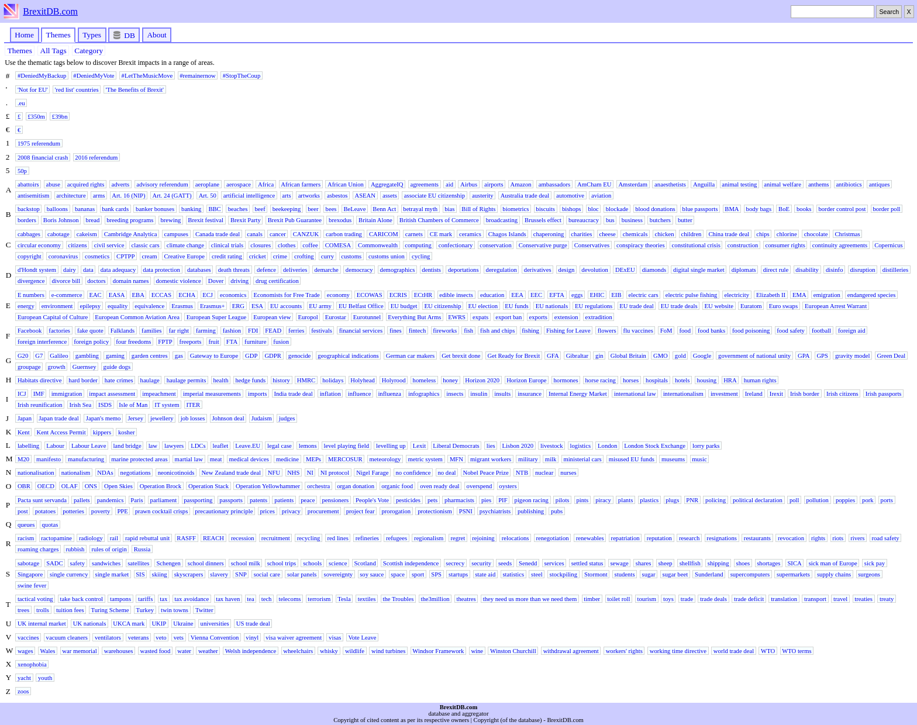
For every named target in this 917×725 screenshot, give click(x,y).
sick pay (874, 563)
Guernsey (84, 366)
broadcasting (502, 220)
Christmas (847, 233)
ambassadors (554, 184)
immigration (66, 394)
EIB (616, 294)
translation (784, 599)
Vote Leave (362, 637)
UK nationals (89, 623)
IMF (38, 394)
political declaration (757, 499)
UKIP (158, 623)
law (153, 445)
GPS (822, 355)
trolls (42, 610)
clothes (286, 244)
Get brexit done (461, 355)
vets (179, 637)
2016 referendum (96, 157)
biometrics (515, 209)
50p (22, 170)
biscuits (545, 209)
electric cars (644, 294)
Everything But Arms (414, 316)
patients (284, 499)
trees (23, 610)
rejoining (483, 538)
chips (763, 233)
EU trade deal (636, 305)
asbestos (337, 195)
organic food (397, 486)
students (625, 574)
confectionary (456, 244)
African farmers (300, 184)
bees (331, 209)
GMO (660, 355)
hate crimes (119, 380)
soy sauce (372, 574)
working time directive (678, 650)
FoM (666, 330)
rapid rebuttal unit (147, 538)
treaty (887, 599)
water (184, 650)
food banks (711, 330)
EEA (517, 294)
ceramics (470, 233)
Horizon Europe (526, 380)
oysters (507, 486)
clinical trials (227, 244)
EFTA (556, 294)
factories (59, 330)
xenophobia (32, 664)
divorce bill (65, 281)
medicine (287, 459)
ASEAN (364, 195)
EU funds (517, 305)
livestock (551, 445)
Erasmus (182, 305)
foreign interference (42, 342)
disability (807, 270)
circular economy (39, 244)
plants (625, 499)
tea (250, 599)
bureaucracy (583, 220)
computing (418, 244)
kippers (102, 432)
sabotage (28, 563)
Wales (48, 650)
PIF (502, 499)
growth (57, 366)
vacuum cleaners (67, 637)
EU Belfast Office (361, 305)
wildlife (354, 650)
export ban (508, 316)
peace (308, 499)
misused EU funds (631, 459)
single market (112, 574)
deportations (463, 270)
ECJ (207, 294)
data (88, 270)
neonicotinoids (176, 472)
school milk (245, 563)
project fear (360, 511)
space (398, 574)
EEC (536, 294)
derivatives (537, 270)
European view (272, 316)
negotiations (135, 472)
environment (57, 305)
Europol (308, 316)
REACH (213, 538)
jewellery (162, 418)
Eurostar (335, 316)
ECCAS (161, 294)
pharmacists (459, 499)
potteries (73, 511)
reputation (659, 538)
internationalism (683, 394)
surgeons (869, 574)
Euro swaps (783, 305)
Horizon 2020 (482, 380)
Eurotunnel (367, 316)
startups (458, 574)
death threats (234, 270)
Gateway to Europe (214, 355)
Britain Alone (375, 220)
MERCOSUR (345, 459)
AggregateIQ (387, 184)
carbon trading (344, 233)
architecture (70, 195)
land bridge (127, 445)
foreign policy (91, 342)
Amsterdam (632, 184)
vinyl (252, 637)
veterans (138, 637)
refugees (396, 538)
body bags (759, 209)
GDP (251, 355)
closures (260, 244)
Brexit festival (205, 220)
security (481, 563)
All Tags (53, 50)
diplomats (744, 270)
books (804, 209)
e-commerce (66, 294)
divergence (31, 281)
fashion (232, 330)
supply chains (834, 574)
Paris (136, 499)
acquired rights (86, 184)
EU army (320, 305)
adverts (120, 184)
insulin (478, 394)
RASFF (186, 538)
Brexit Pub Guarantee (295, 220)
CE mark (441, 233)
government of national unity (754, 355)
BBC (214, 209)
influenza (389, 394)
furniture (255, 342)
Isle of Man (133, 405)
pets (432, 499)
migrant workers (490, 459)
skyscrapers (189, 574)
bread (93, 220)
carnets (414, 233)
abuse (53, 184)
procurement (323, 511)
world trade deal (733, 650)
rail (114, 538)
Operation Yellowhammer (268, 486)
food (685, 330)
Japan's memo (103, 418)
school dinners (206, 563)
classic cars (145, 244)
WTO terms (796, 650)
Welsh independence (251, 650)
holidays (332, 380)
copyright (30, 256)
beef (259, 209)
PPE (122, 511)
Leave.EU (247, 445)
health (220, 380)
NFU (274, 472)
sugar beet (675, 574)
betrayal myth (420, 209)
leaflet (221, 445)
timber (592, 599)
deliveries (295, 270)
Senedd (528, 563)
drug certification (277, 281)
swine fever (32, 585)
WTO (768, 650)
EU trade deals (679, 305)
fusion (281, 342)
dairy (69, 270)
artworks (309, 195)
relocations (515, 538)
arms (99, 195)
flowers (607, 330)
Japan (25, 418)
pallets (82, 499)
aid (449, 184)
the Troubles (397, 599)
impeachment (158, 394)
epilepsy (90, 305)
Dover (216, 281)
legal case (279, 445)
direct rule (776, 270)
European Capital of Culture (53, 316)
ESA (257, 305)
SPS (436, 574)
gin (599, 355)
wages (25, 650)
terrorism (319, 599)
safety (77, 563)
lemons (308, 445)
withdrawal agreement (571, 650)
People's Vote (372, 499)
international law (635, 394)
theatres (466, 599)
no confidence (412, 472)
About (156, 35)
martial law (189, 459)
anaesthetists (670, 184)
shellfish (690, 563)
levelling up (391, 445)
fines (395, 330)
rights (818, 538)
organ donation (355, 486)
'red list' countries (77, 89)
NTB (522, 472)
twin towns (174, 610)
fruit (213, 342)
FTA (231, 342)
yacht (24, 678)
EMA (799, 294)
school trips (281, 563)
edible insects (456, 294)
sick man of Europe (833, 563)
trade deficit (749, 599)
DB (124, 35)
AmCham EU (594, 184)
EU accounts (286, 305)
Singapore (30, 574)
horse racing (600, 380)
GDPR (272, 355)
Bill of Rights (478, 209)
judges (287, 418)
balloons (57, 209)
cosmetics (97, 256)
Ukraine (183, 623)
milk (551, 459)
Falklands (123, 330)
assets (389, 195)
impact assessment (112, 394)
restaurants (757, 538)
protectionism (435, 511)
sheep (665, 563)
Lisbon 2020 (518, 445)
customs (351, 256)
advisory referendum (162, 184)
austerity (483, 195)
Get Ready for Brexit (513, 355)
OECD (45, 486)
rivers (857, 538)
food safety (791, 330)
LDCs (198, 445)
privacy (291, 511)
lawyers (174, 445)
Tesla (343, 599)
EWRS (457, 316)
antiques (879, 184)
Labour (55, 445)
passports (231, 499)
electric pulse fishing (692, 294)
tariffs (145, 599)
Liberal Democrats (456, 445)
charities (581, 233)
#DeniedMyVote (93, 75)
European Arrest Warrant (836, 305)
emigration (826, 294)
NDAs (105, 472)
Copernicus (888, 244)
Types (91, 35)
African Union (346, 184)
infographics (423, 394)
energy (26, 305)
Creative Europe (184, 256)
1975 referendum (39, 143)
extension (566, 316)
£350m (36, 116)
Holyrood (394, 380)
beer (313, 209)
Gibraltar (577, 355)
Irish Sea (81, 405)
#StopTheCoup (242, 75)
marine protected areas (139, 459)
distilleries (895, 270)
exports (538, 316)
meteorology (385, 459)
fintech (417, 330)
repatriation (625, 538)
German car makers (410, 355)
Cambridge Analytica (130, 233)
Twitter (204, 610)
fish (468, 330)
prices (267, 511)
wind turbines (388, 650)
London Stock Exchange (654, 445)
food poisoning (751, 330)
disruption (862, 270)
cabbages (29, 233)
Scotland (364, 563)
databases (199, 270)
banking (191, 209)
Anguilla (704, 184)
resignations (721, 538)
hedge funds (250, 380)
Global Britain (628, 355)
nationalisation (36, 472)
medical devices (249, 459)
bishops (571, 209)
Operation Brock (160, 486)
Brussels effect (543, 220)
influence (359, 394)
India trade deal (293, 394)
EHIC (597, 294)
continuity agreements (839, 244)
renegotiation (552, 538)
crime (280, 256)
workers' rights (624, 650)
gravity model (852, 355)
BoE (784, 209)
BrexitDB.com (50, 11)
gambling (87, 355)
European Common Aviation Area (137, 316)
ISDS (105, 405)
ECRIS (398, 294)
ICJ (22, 394)
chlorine (787, 233)
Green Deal (891, 355)
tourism (647, 599)
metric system (425, 459)
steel (537, 574)
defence (266, 270)
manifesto (48, 459)
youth (45, 678)
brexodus (340, 220)
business (632, 220)
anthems (818, 184)
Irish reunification (40, 405)
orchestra (318, 486)
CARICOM (383, 233)
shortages (768, 563)
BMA (732, 209)
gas (179, 355)
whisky (329, 650)
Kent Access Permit (61, 432)
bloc (593, 209)
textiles (367, 599)
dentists (431, 270)
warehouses (118, 650)
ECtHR (423, 294)
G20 (23, 355)
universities (215, 623)
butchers (660, 220)
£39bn (60, 116)
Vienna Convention (215, 637)
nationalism (76, 472)
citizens (77, 244)
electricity (736, 294)
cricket (257, 256)
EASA (117, 294)
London (607, 445)
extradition (598, 316)
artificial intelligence (249, 195)
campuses (176, 233)
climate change (185, 244)
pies (486, 499)
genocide (299, 355)
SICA (794, 563)
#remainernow (198, 75)
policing (715, 499)
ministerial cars (582, 459)
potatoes (45, 511)
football (821, 330)
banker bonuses (155, 209)
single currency (69, 574)
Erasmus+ (212, 305)
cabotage (58, 233)
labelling (28, 445)
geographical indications (348, 355)
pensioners (335, 499)
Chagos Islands (507, 233)
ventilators (108, 637)
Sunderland (709, 574)
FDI (253, 330)
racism (26, 538)
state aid (485, 574)
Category (88, 50)
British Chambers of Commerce (439, 220)
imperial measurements (212, 394)
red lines (337, 538)
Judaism (261, 418)
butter (685, 220)
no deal (447, 472)
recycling (308, 538)
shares (643, 563)
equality (117, 305)
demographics (397, 270)
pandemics (110, 499)
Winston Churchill (513, 650)
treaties (863, 599)
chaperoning (548, 233)
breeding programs (129, 220)
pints (583, 499)
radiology (91, 538)
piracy (603, 499)
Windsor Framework (438, 650)
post (23, 511)
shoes (743, 563)
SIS (140, 574)
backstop (29, 209)
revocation (791, 538)
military (528, 459)
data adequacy (118, 270)
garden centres (150, 355)
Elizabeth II (770, 294)
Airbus (468, 184)
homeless (424, 380)
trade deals (713, 599)
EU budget (404, 305)
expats (480, 316)
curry (327, 256)
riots (837, 538)
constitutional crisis (696, 244)
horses (631, 380)
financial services (360, 330)
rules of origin (108, 549)
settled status (587, 563)
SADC (54, 563)
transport (815, 599)
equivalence (149, 305)
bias (449, 209)
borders (27, 220)
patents (258, 499)
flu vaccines (638, 330)
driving (239, 281)
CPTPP (125, 256)
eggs (577, 294)
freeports (191, 342)
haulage (150, 380)
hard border (82, 380)
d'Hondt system (37, 270)
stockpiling (563, 574)
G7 (39, 355)
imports (257, 394)
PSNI (466, 511)
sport (418, 574)
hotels (682, 380)
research (689, 538)
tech (266, 599)
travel (840, 599)
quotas (50, 524)
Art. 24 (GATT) (171, 195)
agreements (424, 184)
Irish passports (884, 394)
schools (312, 563)
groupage (29, 366)
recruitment (275, 538)
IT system (166, 405)
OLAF (69, 486)
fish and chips (497, 330)
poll (794, 499)
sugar (649, 574)
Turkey (145, 610)
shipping (718, 563)
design (567, 270)
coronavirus (63, 256)
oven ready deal (439, 486)
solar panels (302, 574)
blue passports (700, 209)
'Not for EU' (33, 89)
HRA (730, 380)
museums (673, 459)
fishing (530, 330)
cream (149, 256)
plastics (649, 499)
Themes (58, 35)
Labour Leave (88, 445)
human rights (760, 380)
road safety (885, 538)
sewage (619, 563)
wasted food (155, 650)
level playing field (347, 445)
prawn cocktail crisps (161, 511)
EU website (719, 305)
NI (309, 472)
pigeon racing (532, 499)
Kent (24, 432)
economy (338, 294)
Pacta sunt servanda (42, 499)
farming (206, 330)
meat (216, 459)
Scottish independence (411, 563)
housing (706, 380)
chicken (664, 233)
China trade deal (728, 233)
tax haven (228, 599)
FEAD (273, 330)
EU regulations (593, 305)
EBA (138, 294)
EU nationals (552, 305)
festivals (321, 330)
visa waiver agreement (294, 637)
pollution (817, 499)
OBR (24, 486)
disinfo (834, 270)
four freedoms (133, 342)
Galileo (59, 355)
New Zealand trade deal (230, 472)
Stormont (596, 574)
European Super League (216, 316)
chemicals (635, 233)
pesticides (408, 499)
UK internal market (42, 623)
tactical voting (35, 599)
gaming (115, 355)
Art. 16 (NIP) (128, 195)
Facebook (30, 330)
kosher (126, 432)
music (699, 459)
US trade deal (253, 623)
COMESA (338, 244)
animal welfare (782, 184)
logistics (580, 445)
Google (702, 355)
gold (680, 355)
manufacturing (86, 459)
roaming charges (38, 549)
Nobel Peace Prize (486, 472)
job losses (193, 418)
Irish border (804, 394)
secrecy (455, 563)
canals (255, 233)
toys (668, 599)
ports (887, 499)
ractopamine (56, 538)
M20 (23, 459)
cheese (607, 233)
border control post (842, 209)
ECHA (186, 294)
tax (163, 599)
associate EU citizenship (434, 195)
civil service (109, 244)
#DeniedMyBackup (42, 75)
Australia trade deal (525, 195)
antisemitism (33, 195)
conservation (495, 244)
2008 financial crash (43, 157)
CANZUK (306, 233)
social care (267, 574)
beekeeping (287, 209)
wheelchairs (298, 650)
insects (454, 394)
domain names (131, 281)
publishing (531, 511)
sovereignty (338, 574)
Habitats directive (39, 380)
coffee (310, 244)
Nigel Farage (372, 472)
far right (178, 330)
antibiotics (848, 184)
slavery (219, 574)
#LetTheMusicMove (147, 75)
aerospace (238, 184)
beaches (238, 209)
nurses (568, 472)
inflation (330, 394)
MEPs (313, 459)
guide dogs (117, 366)
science (338, 563)
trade (687, 599)
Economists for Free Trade (286, 294)
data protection (161, 270)
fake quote (90, 330)
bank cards (115, 209)
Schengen (168, 563)
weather (208, 650)
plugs (672, 499)
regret (457, 538)
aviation (601, 195)
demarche (326, 270)
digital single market (699, 270)
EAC (95, 294)
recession (242, 538)
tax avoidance (191, 599)
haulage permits (186, 380)
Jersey (135, 418)
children (691, 233)
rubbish (75, 549)
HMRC (306, 380)
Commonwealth (378, 244)
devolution (594, 270)
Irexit (776, 394)
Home (24, 35)
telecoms (289, 599)
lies (491, 445)
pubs (557, 511)
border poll (887, 209)
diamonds (654, 270)
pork (868, 499)
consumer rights (785, 244)
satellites (138, 563)
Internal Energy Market (578, 394)
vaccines (28, 637)
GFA (553, 355)
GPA (803, 355)
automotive (570, 195)
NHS (293, 472)
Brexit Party (245, 220)
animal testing (739, 184)
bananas (85, 209)
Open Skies (118, 486)
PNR (692, 499)
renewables (590, 538)
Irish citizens (842, 394)
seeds (505, 563)
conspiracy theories (640, 244)
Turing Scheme (110, 610)
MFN (456, 459)
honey (450, 380)
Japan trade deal (59, 418)
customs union (386, 256)
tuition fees (70, 610)
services (554, 563)
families (151, 330)
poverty (101, 511)
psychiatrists (495, 511)
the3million (434, 599)
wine (477, 650)
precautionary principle (224, 511)
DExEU (625, 270)
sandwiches (106, 563)
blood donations (655, 209)
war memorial (79, 650)
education (492, 294)
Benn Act (384, 209)
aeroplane (207, 184)
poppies (845, 499)
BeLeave (355, 209)
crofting (304, 256)
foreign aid (851, 330)
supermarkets (793, 574)
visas (335, 637)
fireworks (445, 330)
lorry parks (705, 445)
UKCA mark (128, 623)
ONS (91, 486)
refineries (367, 538)
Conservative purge (543, 244)
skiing (159, 574)
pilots (563, 499)
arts (286, 195)
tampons (120, 599)
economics (233, 294)
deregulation (501, 270)
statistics (513, 574)
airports (494, 184)
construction (743, 244)
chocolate (816, 233)
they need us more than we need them (530, 599)
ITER (193, 405)
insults (502, 394)
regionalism (428, 538)
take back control (81, 599)
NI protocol (334, 472)
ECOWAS (369, 294)
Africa (266, 184)
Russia (142, 549)
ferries (296, 330)
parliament (163, 499)
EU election (483, 305)
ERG (238, 305)
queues (26, 524)
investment (724, 394)
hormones (566, 380)
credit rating (227, 256)
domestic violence (178, 281)
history (281, 380)
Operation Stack (208, 486)
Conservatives (591, 244)
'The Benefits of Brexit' (135, 89)
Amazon (521, 184)
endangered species (871, 294)
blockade (617, 209)
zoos (23, 691)
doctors (96, 281)
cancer (278, 233)
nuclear (544, 472)
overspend (479, 486)
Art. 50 (207, 195)
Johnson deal (228, 418)
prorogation (396, 511)
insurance (530, 394)
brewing (170, 220)
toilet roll (618, 599)
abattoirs (28, 184)
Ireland (754, 394)
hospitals (657, 380)
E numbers (31, 294)
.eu (21, 102)
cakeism (87, 233)
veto (161, 637)
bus (610, 220)
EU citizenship (443, 305)
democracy (359, 270)
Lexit (419, 445)
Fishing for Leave (568, 330)
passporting (198, 499)
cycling (421, 256)
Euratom (751, 305)
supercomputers (750, 574)
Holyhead (362, 380)
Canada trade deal (217, 233)
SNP (241, 574)
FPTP (165, 342)
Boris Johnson (61, 220)
